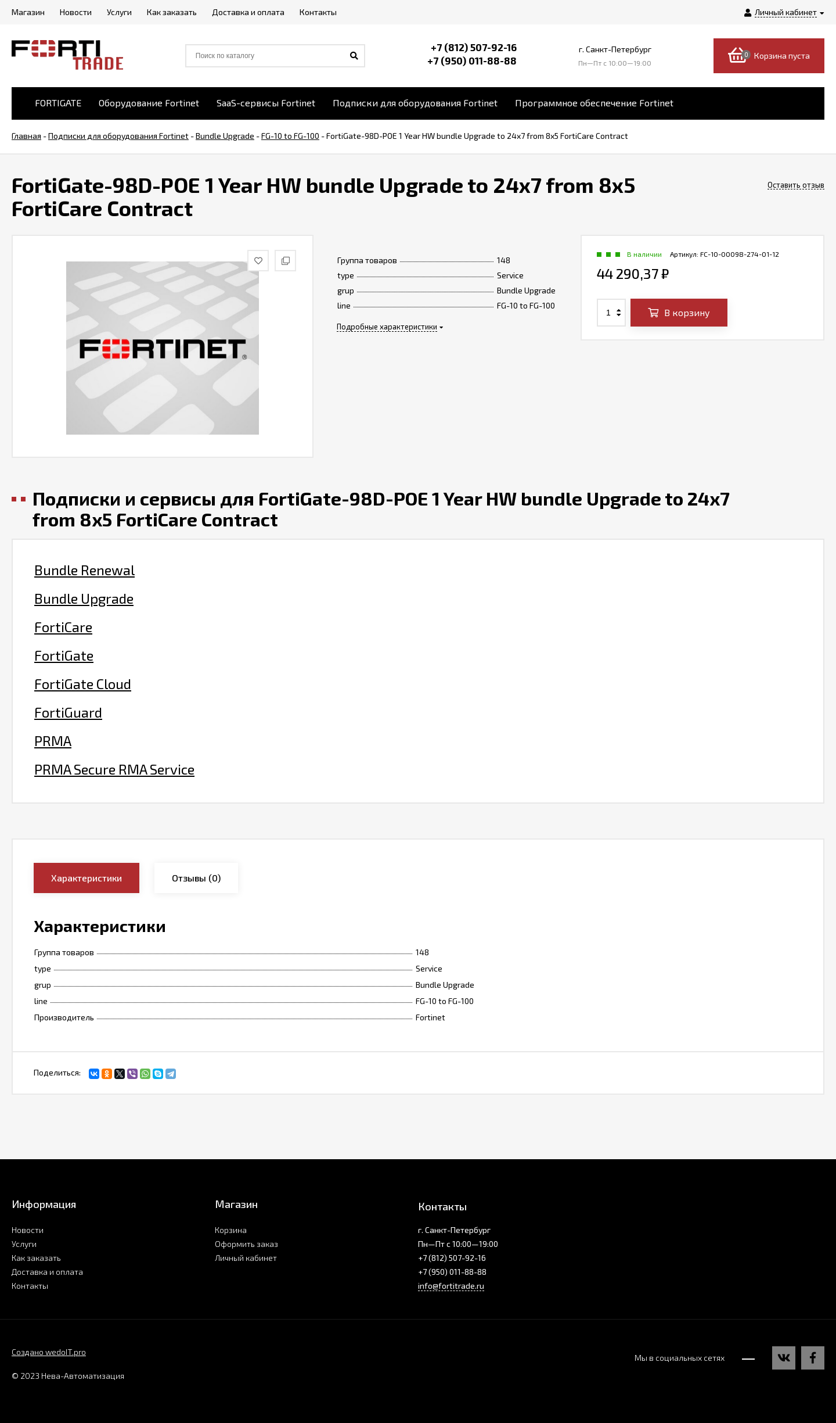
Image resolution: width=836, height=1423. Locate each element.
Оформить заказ (246, 1244)
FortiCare (63, 627)
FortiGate (63, 655)
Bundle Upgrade (84, 598)
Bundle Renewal (84, 570)
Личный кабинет (246, 1258)
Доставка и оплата (47, 1272)
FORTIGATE (58, 102)
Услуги (24, 1244)
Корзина (231, 1230)
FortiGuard (68, 712)
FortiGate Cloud (82, 684)
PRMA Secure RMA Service (114, 769)
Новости (28, 1230)
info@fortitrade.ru (451, 1286)
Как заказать (36, 1258)
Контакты (30, 1286)
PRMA (52, 741)
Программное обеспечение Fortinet (594, 102)
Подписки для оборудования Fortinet (415, 102)
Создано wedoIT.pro (49, 1352)
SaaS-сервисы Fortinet (266, 102)
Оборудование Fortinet (149, 102)
